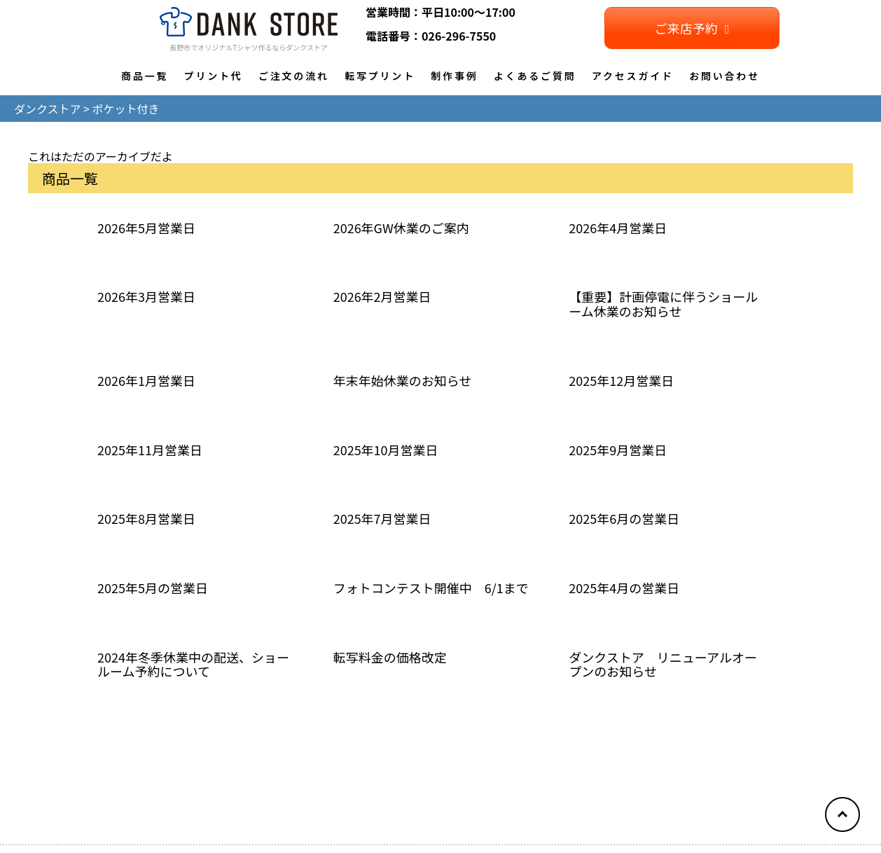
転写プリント (380, 75)
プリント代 (213, 75)
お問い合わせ (724, 75)
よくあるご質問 (535, 75)
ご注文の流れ (293, 75)
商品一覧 (144, 75)
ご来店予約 (692, 28)
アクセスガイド (633, 75)
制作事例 (454, 75)
